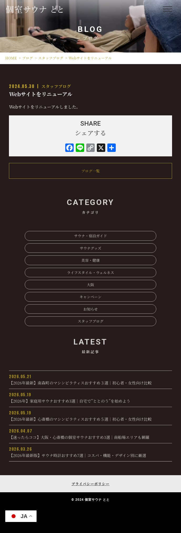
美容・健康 (90, 270)
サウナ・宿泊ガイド (90, 246)
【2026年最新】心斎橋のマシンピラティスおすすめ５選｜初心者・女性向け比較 (90, 426)
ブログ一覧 (90, 170)
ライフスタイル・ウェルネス (90, 282)
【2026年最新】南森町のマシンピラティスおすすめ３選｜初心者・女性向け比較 (90, 390)
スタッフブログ (56, 86)
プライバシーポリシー (90, 483)
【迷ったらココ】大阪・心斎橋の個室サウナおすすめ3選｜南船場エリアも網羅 (90, 444)
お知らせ (90, 319)
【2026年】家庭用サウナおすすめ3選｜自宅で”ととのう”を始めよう (90, 408)
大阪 (90, 295)
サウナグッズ (91, 258)
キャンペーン (90, 307)
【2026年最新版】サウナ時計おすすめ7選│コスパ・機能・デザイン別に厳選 (90, 462)
